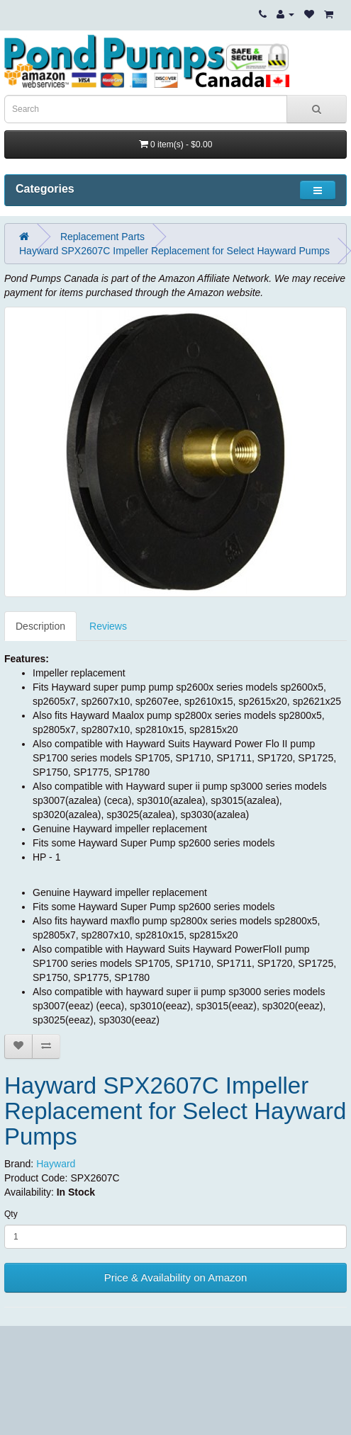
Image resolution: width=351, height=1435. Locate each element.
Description (40, 626)
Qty (11, 1214)
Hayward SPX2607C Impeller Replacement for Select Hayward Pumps (174, 250)
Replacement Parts (102, 236)
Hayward (55, 1163)
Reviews (108, 626)
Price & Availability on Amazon (175, 1277)
